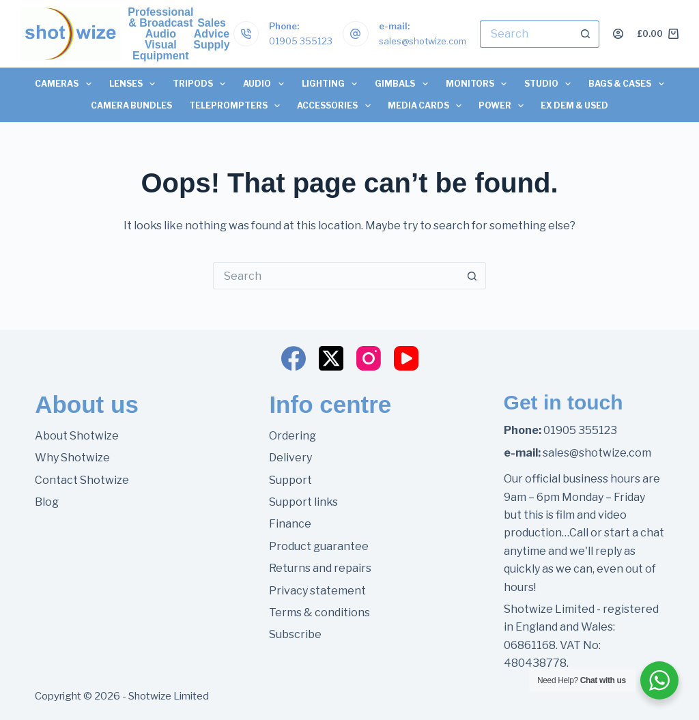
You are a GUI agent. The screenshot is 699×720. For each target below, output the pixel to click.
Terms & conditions (319, 612)
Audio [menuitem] (265, 84)
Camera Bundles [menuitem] (131, 105)
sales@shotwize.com (422, 40)
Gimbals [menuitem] (403, 84)
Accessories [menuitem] (336, 106)
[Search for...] (526, 34)
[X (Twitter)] (331, 358)
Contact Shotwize (82, 480)
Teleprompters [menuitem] (237, 106)
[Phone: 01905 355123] (246, 34)
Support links (303, 501)
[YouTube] (406, 358)
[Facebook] (293, 358)
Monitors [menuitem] (478, 84)
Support (290, 480)
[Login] (618, 34)
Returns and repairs (320, 568)
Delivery (290, 457)
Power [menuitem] (504, 106)
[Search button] (585, 34)
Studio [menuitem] (549, 84)
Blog (47, 501)
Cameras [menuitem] (65, 84)
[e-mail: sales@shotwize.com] (356, 34)
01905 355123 (300, 40)
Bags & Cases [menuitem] (628, 84)
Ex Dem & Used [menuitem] (574, 105)
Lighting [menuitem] (332, 84)
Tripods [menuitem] (201, 84)
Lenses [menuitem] (134, 84)
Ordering (292, 435)
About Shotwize (77, 435)
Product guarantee (319, 546)
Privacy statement (317, 590)
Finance (290, 523)
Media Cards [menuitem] (427, 106)
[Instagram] (368, 358)
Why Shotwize (72, 457)
